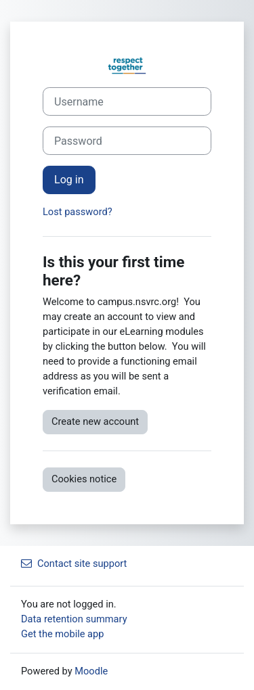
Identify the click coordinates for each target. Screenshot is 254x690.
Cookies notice (84, 479)
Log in (69, 179)
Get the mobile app (62, 634)
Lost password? (77, 212)
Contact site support (74, 563)
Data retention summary (74, 619)
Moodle (91, 671)
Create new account (95, 421)
